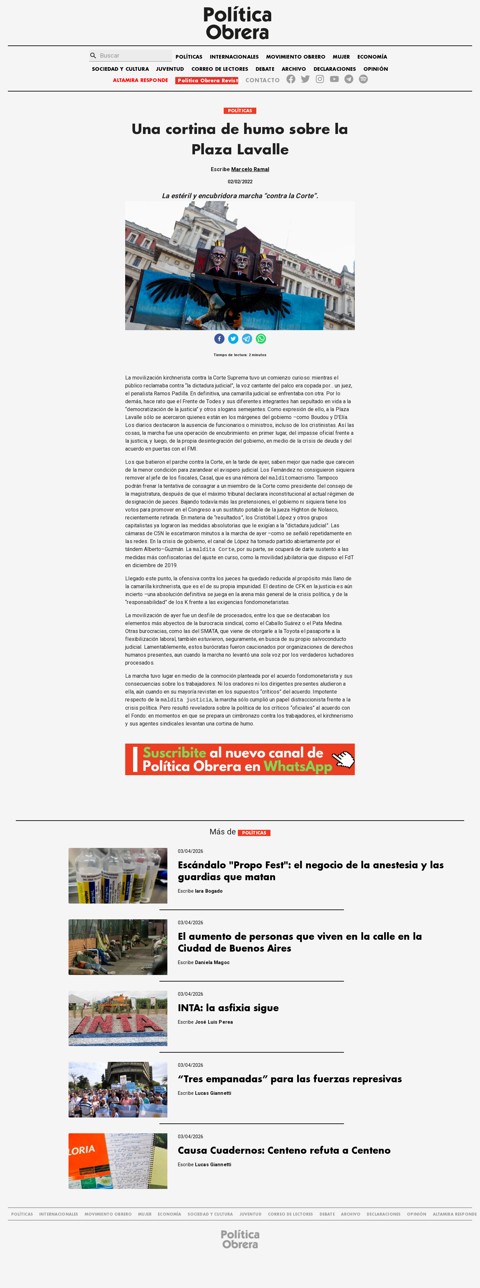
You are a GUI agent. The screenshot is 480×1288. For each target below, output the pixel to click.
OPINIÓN (375, 69)
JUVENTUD (170, 69)
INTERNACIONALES (234, 57)
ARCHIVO (294, 69)
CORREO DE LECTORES (219, 69)
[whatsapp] (261, 339)
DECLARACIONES (335, 69)
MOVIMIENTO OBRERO (296, 57)
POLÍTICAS (189, 57)
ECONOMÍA (372, 57)
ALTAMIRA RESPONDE (140, 80)
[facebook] (219, 339)
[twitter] (233, 339)
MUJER (341, 57)
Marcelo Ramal (250, 169)
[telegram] (247, 339)
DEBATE (265, 69)
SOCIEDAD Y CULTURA (120, 69)
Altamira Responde (455, 1214)
